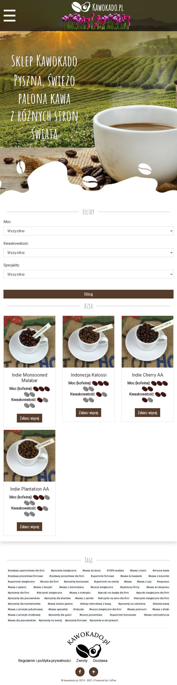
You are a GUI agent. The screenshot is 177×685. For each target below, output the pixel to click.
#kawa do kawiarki (131, 576)
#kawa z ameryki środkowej (24, 614)
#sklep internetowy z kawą (95, 603)
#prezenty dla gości (59, 614)
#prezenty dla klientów (57, 598)
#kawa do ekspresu (157, 587)
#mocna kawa (161, 570)
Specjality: (11, 265)
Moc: (7, 222)
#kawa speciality (58, 609)
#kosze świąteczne (102, 587)
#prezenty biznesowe (76, 581)
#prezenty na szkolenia (131, 603)
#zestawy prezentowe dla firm (66, 576)
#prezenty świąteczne (63, 570)
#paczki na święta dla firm (113, 592)
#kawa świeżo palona (60, 603)
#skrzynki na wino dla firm (113, 598)
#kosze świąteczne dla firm (105, 609)
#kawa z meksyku (80, 592)
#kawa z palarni (17, 587)
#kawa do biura (91, 570)
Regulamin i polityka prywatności (44, 660)
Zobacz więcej (29, 418)
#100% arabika (115, 570)
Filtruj (88, 294)
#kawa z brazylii (42, 587)
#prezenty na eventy (50, 620)
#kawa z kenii (138, 570)
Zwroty (82, 660)
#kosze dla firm (49, 581)
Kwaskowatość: (16, 243)
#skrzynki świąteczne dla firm (151, 598)
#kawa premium (137, 609)
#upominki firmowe (102, 576)
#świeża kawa (161, 603)
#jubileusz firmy (129, 587)
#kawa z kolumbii (158, 576)
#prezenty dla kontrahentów (24, 603)
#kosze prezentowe (91, 614)
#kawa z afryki (160, 609)
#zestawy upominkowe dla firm (26, 570)
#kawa (128, 581)
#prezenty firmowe (76, 620)
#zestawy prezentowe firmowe (25, 576)
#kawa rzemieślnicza (156, 614)
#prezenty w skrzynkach (104, 620)
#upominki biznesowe (123, 614)
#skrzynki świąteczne (49, 592)
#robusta (78, 609)
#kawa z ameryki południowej (25, 609)
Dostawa (100, 660)
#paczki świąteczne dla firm (152, 592)
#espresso (163, 581)
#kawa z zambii (84, 598)
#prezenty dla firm (18, 592)
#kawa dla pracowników (22, 620)
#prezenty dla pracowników (24, 598)
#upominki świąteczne (21, 581)
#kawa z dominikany (71, 587)
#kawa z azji (144, 581)
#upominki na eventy (106, 581)
